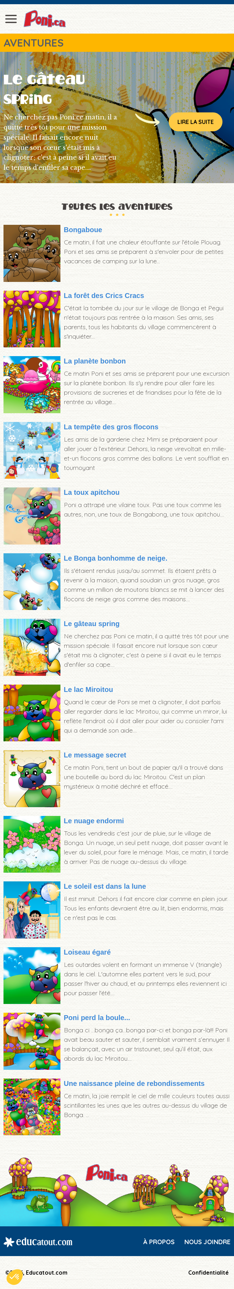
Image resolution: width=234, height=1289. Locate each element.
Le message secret (95, 755)
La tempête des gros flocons (111, 427)
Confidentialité (208, 1272)
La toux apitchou (92, 492)
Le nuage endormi (94, 821)
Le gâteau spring (92, 624)
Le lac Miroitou (88, 689)
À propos (159, 1242)
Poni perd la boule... (97, 1017)
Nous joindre (207, 1242)
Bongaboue (83, 230)
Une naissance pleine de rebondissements (134, 1083)
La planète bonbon (95, 361)
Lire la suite (195, 121)
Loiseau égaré (87, 952)
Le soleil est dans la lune (105, 886)
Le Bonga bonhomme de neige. (116, 558)
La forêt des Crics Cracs (104, 295)
